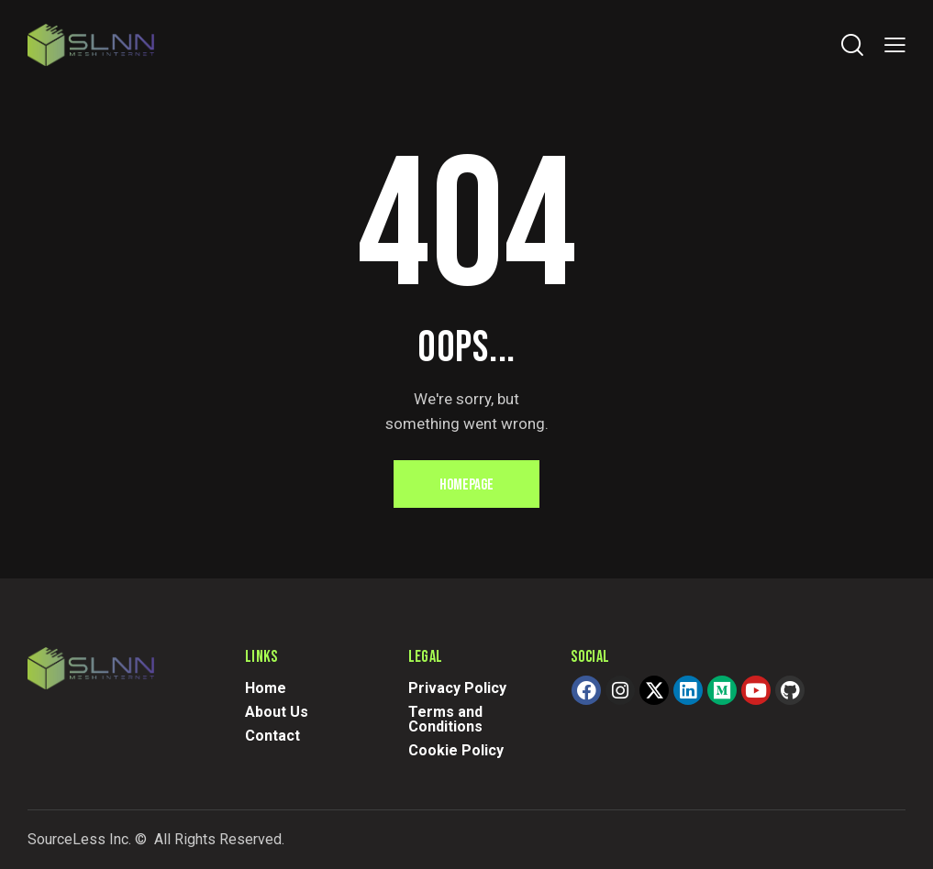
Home (265, 688)
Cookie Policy (456, 750)
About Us (276, 711)
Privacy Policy (457, 688)
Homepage (466, 485)
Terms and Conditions (445, 719)
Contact (272, 735)
